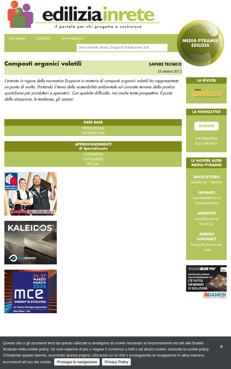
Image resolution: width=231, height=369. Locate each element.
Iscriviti (206, 126)
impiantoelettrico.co (206, 198)
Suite (207, 250)
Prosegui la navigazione (77, 362)
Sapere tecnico (165, 64)
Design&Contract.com (206, 244)
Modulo (216, 182)
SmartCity (206, 224)
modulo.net (199, 182)
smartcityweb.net (206, 219)
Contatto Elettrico (206, 203)
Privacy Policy (116, 362)
